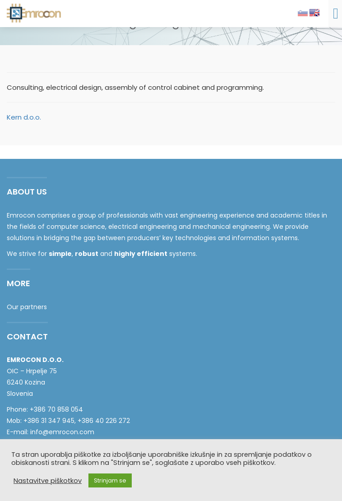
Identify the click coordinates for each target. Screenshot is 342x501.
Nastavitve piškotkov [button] (48, 481)
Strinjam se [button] (110, 480)
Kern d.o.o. (24, 117)
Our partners (27, 306)
